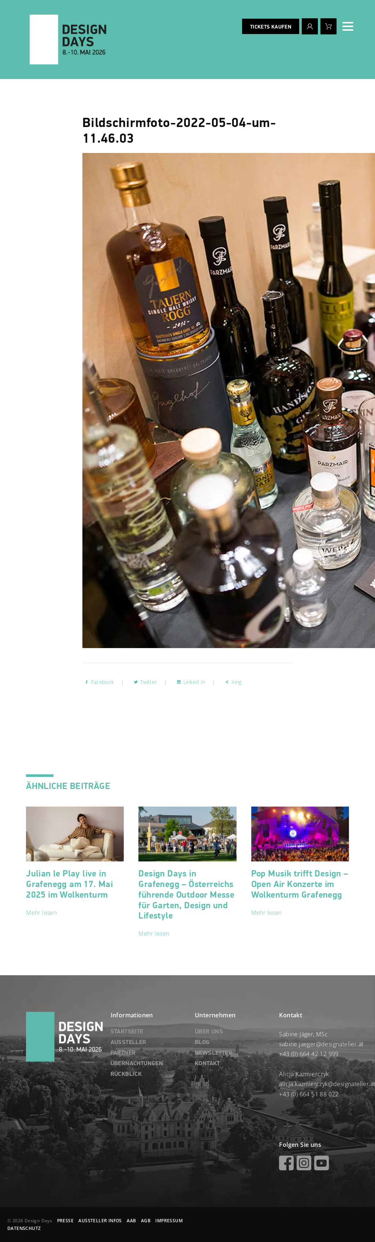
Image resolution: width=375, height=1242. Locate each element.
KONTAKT (207, 1064)
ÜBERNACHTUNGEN (137, 1064)
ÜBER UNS (209, 1032)
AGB (146, 1220)
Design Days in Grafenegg (186, 894)
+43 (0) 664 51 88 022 (308, 1094)
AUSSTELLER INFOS (100, 1220)
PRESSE (65, 1220)
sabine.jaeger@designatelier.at (321, 1044)
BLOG (202, 1042)
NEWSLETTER (213, 1053)
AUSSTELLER (128, 1042)
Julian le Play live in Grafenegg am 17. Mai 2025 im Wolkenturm (69, 884)
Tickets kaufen (270, 27)
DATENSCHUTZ (24, 1228)
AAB (131, 1220)
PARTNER (123, 1053)
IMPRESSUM (169, 1220)
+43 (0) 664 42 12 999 (308, 1054)
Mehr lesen (41, 913)
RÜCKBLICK (126, 1074)
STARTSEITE (127, 1032)
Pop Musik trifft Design (299, 884)
